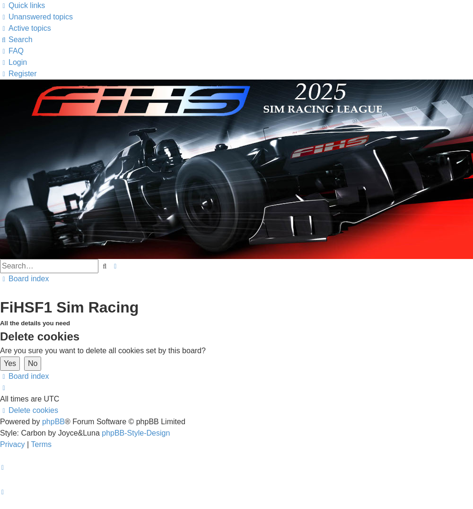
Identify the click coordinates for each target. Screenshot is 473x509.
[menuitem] (36, 17)
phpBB (53, 422)
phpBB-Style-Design (136, 433)
